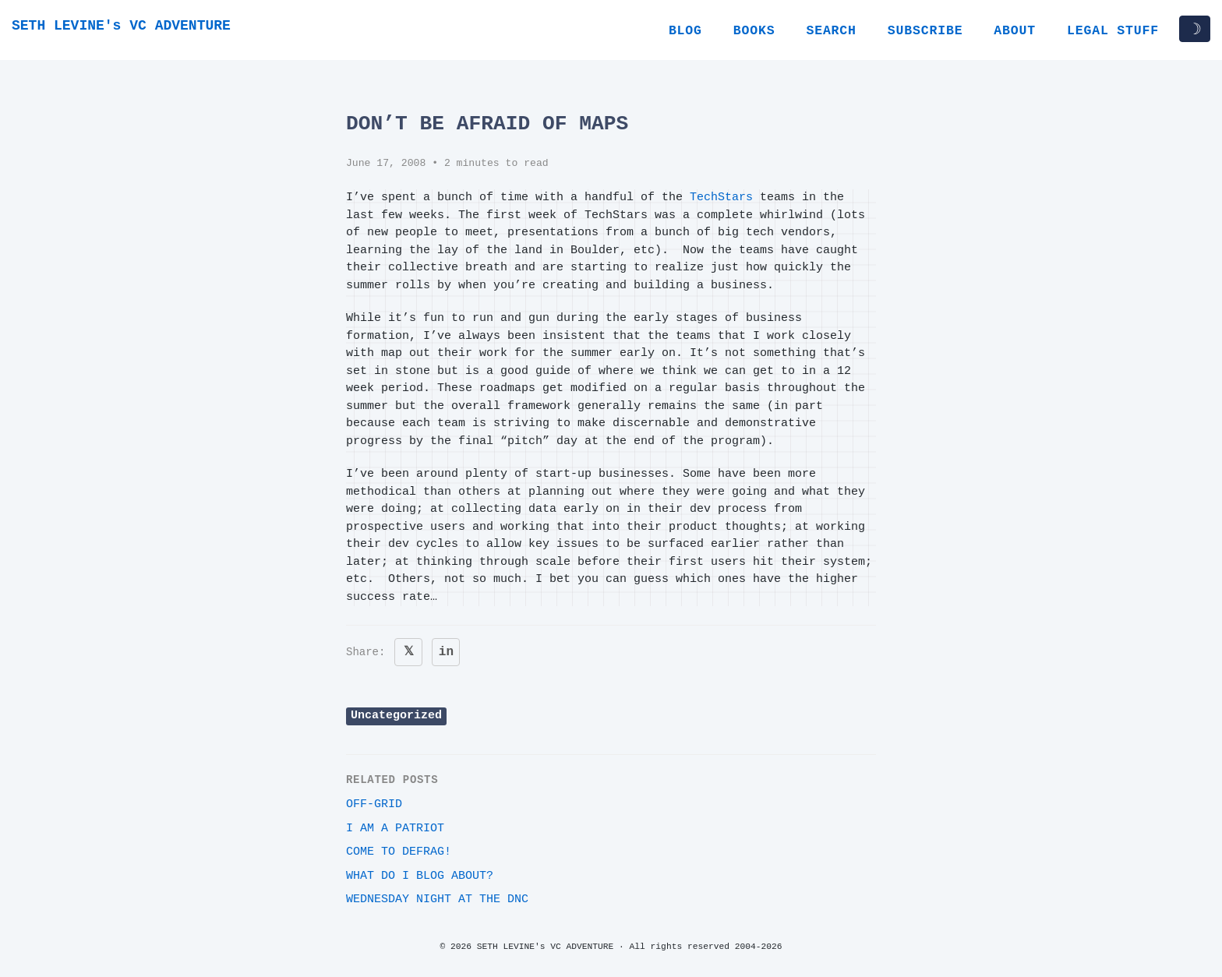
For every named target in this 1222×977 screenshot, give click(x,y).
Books (754, 30)
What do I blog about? (419, 876)
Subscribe (925, 30)
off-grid (374, 804)
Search (831, 30)
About (1015, 30)
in (446, 652)
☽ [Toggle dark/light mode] (1195, 28)
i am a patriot (395, 828)
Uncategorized (396, 715)
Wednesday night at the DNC (437, 899)
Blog (685, 30)
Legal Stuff (1113, 30)
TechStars (721, 197)
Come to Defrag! (398, 852)
